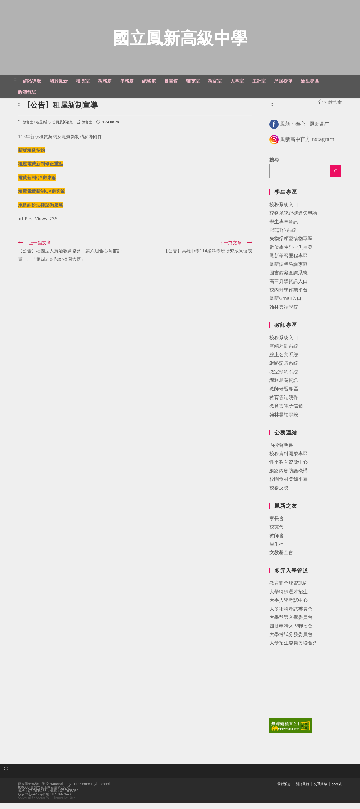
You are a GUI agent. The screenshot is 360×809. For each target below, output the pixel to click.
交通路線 (320, 789)
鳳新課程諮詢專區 (288, 271)
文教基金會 (281, 559)
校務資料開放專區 (288, 460)
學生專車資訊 (283, 228)
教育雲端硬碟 (283, 404)
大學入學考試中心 (288, 607)
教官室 (28, 129)
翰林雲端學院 (283, 313)
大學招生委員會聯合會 (293, 649)
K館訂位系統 (282, 236)
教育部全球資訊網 (288, 590)
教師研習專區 (283, 395)
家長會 (276, 525)
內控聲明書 (281, 451)
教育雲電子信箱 (286, 412)
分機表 (337, 789)
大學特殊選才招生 (288, 598)
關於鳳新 (302, 789)
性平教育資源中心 (288, 469)
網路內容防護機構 (288, 477)
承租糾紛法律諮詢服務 (40, 212)
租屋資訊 (43, 129)
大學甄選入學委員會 (290, 624)
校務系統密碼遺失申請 (293, 220)
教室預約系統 (283, 378)
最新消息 (284, 789)
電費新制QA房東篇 (37, 184)
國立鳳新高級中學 (180, 41)
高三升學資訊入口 (288, 288)
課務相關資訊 (283, 387)
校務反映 (279, 494)
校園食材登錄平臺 (288, 486)
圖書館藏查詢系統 (288, 279)
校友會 (276, 533)
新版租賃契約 (31, 157)
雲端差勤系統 (283, 353)
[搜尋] (335, 178)
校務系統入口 (283, 211)
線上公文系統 (283, 361)
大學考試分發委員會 (290, 641)
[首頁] (320, 109)
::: (15, 86)
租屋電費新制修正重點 (40, 171)
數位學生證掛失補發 (290, 253)
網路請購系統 (283, 370)
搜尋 (274, 166)
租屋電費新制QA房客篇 (41, 198)
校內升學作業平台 (288, 296)
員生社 (276, 550)
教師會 (276, 542)
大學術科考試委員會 (290, 615)
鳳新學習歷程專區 (288, 262)
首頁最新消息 (62, 129)
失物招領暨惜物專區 (290, 245)
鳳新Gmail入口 (285, 305)
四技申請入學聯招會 (290, 632)
